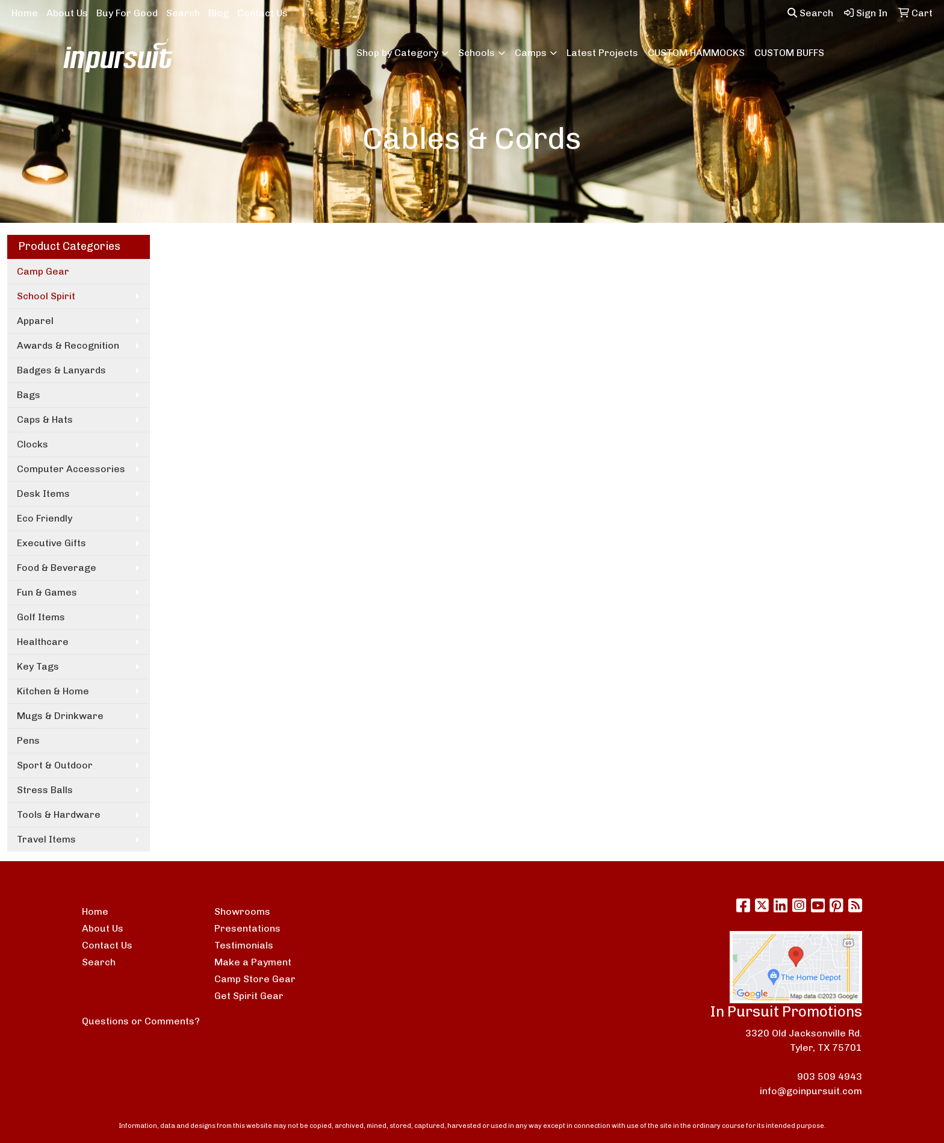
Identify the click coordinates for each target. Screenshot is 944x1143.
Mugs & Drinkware (60, 715)
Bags (28, 394)
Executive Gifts (51, 543)
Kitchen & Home (53, 691)
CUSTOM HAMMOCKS (696, 52)
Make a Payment (252, 962)
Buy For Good (127, 13)
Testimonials (243, 945)
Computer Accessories (71, 469)
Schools (476, 52)
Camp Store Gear (255, 979)
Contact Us (262, 13)
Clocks (32, 444)
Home (24, 13)
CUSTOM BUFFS (789, 52)
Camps (531, 52)
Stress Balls (45, 790)
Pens (28, 740)
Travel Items (46, 839)
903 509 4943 (829, 1076)
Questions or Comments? (141, 1021)
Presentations (247, 928)
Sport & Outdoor (55, 765)
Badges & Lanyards (61, 370)
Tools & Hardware (59, 814)
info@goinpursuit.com (811, 1091)
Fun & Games (47, 592)
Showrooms (242, 911)
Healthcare (43, 641)
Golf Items (41, 617)
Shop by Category (397, 52)
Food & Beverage (56, 567)
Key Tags (38, 666)
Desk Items (43, 493)
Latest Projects (602, 52)
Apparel (35, 320)
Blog (218, 13)
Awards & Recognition (68, 345)
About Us (67, 13)
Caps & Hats (45, 419)
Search (183, 13)
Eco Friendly (44, 518)
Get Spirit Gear (249, 995)
